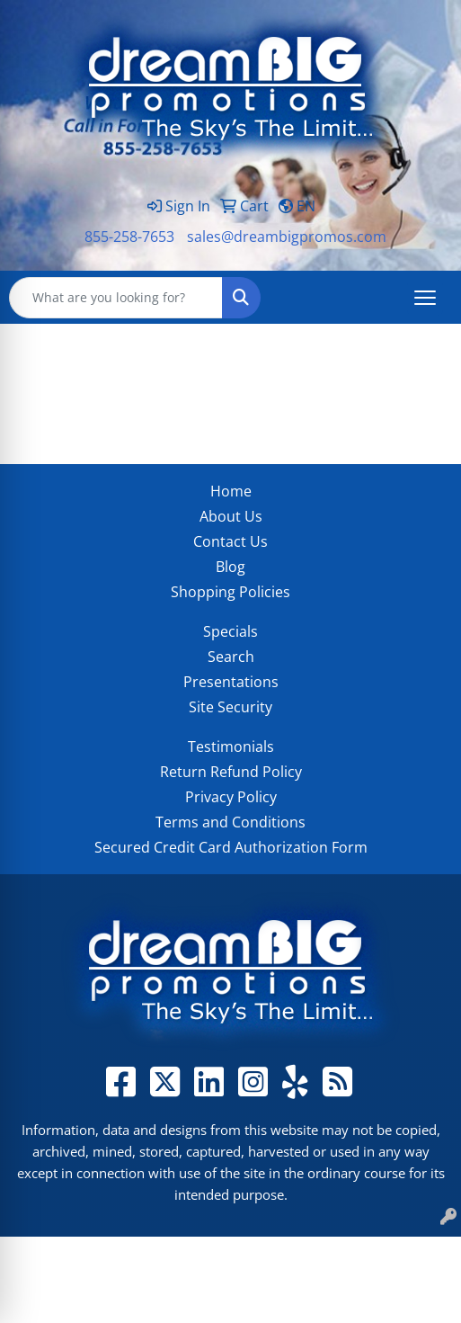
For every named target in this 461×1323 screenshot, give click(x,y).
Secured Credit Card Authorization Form (231, 847)
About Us (230, 516)
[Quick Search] (116, 297)
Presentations (231, 682)
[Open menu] (425, 298)
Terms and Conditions (230, 822)
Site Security (230, 707)
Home (231, 491)
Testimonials (231, 746)
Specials (230, 631)
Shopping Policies (230, 592)
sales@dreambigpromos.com (286, 236)
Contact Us (230, 541)
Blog (230, 567)
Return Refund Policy (231, 772)
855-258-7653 (129, 236)
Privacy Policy (231, 797)
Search (231, 656)
